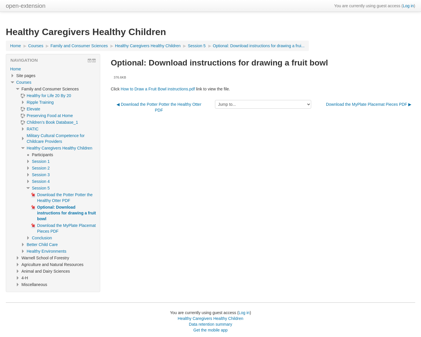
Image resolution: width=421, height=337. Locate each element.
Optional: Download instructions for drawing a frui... (259, 45)
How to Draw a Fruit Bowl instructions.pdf (158, 89)
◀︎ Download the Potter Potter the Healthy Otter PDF (158, 107)
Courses (23, 82)
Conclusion (42, 238)
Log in (408, 5)
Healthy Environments (46, 251)
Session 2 (41, 168)
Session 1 (41, 161)
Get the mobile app (210, 330)
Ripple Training (40, 102)
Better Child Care (42, 244)
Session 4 (41, 181)
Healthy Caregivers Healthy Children (59, 148)
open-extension (25, 6)
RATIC (33, 129)
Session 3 (41, 174)
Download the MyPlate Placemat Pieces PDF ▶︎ (368, 104)
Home (15, 69)
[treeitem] (53, 69)
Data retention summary (210, 324)
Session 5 (41, 188)
